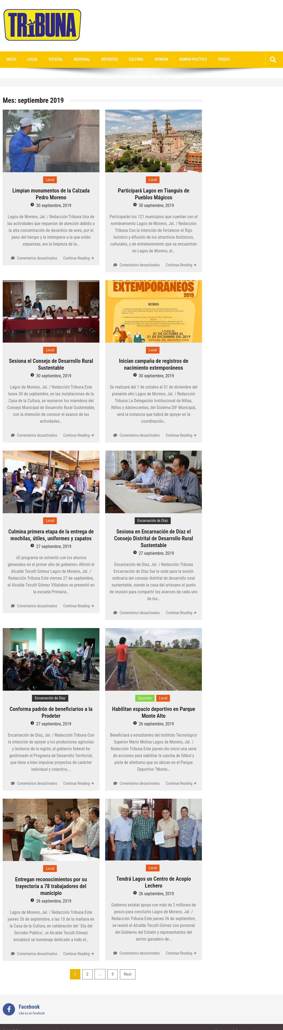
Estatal (51, 59)
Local (30, 59)
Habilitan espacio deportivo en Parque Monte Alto (153, 712)
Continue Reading (76, 258)
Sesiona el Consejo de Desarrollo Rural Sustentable (51, 364)
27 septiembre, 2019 (53, 546)
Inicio (10, 59)
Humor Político (178, 59)
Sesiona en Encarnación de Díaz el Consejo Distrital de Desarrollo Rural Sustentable (153, 539)
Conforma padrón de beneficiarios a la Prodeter (51, 712)
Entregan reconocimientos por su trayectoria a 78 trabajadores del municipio (51, 886)
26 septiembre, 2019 (156, 724)
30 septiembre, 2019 (53, 205)
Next (127, 974)
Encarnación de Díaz (152, 521)
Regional (75, 59)
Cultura (125, 59)
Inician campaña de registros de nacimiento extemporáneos (153, 364)
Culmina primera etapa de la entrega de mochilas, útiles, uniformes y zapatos (51, 535)
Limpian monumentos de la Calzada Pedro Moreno (51, 194)
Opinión (148, 59)
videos (207, 59)
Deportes (100, 59)
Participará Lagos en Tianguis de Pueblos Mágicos (153, 194)
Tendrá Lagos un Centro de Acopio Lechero (153, 882)
